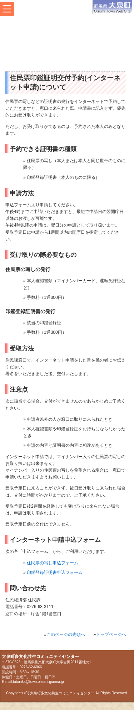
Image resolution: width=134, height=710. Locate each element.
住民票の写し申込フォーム (52, 562)
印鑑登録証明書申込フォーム (55, 572)
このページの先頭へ (65, 634)
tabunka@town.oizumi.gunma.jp (38, 682)
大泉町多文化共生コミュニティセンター (66, 43)
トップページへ (111, 634)
